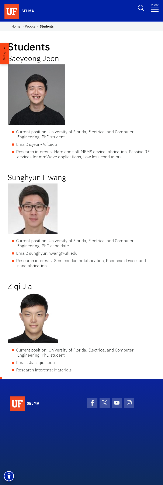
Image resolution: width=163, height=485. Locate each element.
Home (16, 26)
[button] (8, 476)
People (30, 26)
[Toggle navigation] (155, 7)
